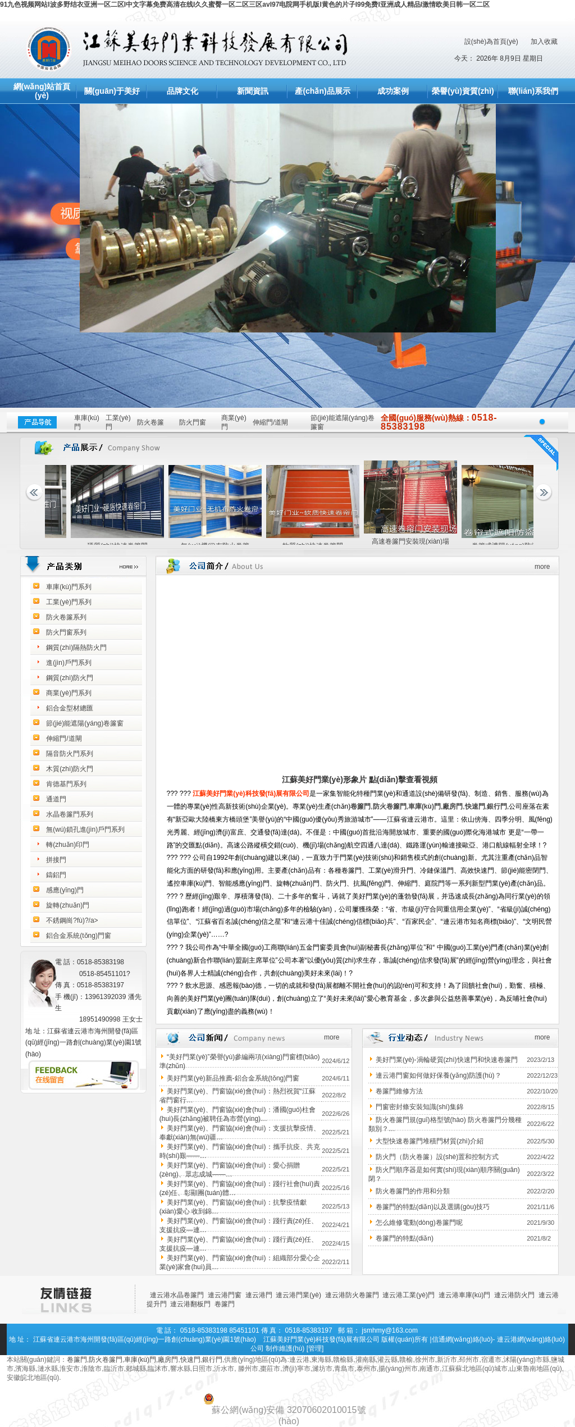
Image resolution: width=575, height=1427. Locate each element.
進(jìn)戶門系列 (69, 663)
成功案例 (393, 90)
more (542, 567)
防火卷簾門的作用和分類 (413, 1191)
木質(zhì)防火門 (69, 769)
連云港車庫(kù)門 (465, 1295)
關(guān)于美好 (112, 90)
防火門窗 (192, 422)
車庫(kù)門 (424, 806)
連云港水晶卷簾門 (177, 1295)
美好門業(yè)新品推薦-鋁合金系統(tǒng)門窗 (233, 1078)
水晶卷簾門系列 (69, 814)
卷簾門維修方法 (399, 1091)
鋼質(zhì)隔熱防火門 (76, 647)
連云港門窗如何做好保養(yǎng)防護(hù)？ (438, 1075)
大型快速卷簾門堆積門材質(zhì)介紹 (429, 1141)
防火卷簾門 (390, 806)
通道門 (56, 799)
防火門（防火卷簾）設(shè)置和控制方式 (437, 1157)
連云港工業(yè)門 (408, 1295)
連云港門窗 (224, 1295)
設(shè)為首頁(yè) (491, 41)
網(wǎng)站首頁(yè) (41, 91)
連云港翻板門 (190, 1304)
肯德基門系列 (66, 784)
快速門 (475, 806)
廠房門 (452, 806)
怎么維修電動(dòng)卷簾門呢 (419, 1223)
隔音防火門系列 (69, 754)
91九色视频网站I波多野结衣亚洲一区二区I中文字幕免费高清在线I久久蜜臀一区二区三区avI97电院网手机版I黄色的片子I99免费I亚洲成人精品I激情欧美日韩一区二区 (245, 4)
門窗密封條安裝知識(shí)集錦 (419, 1107)
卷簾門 (360, 806)
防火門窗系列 (66, 632)
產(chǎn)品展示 (322, 90)
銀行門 (497, 806)
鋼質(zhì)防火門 (69, 678)
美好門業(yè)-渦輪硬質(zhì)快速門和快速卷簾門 (447, 1060)
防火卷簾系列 (66, 617)
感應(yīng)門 (65, 890)
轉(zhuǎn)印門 (67, 845)
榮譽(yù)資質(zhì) (463, 90)
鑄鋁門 (56, 875)
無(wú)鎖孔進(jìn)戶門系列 (85, 829)
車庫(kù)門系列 (69, 587)
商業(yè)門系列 (69, 693)
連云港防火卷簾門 (352, 1295)
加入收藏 (544, 41)
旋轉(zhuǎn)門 (67, 905)
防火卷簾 (150, 422)
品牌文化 (182, 90)
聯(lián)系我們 (533, 90)
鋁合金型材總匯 (69, 708)
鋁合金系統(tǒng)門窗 (78, 936)
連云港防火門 (514, 1295)
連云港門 (258, 1295)
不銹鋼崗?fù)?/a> (72, 920)
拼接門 (56, 860)
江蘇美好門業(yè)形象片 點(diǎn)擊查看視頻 (359, 779)
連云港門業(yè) (298, 1295)
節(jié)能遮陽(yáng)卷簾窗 (85, 723)
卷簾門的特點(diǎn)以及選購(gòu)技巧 (433, 1207)
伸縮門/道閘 (270, 422)
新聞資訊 (252, 90)
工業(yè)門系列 (69, 602)
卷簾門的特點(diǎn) (404, 1238)
